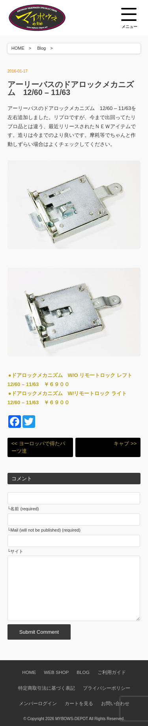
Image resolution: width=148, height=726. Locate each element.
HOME (17, 48)
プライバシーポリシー (106, 688)
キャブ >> (125, 443)
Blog (41, 48)
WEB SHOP (56, 672)
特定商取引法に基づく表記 (46, 688)
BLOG (83, 672)
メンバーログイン (38, 703)
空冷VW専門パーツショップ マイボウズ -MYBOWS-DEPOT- (46, 18)
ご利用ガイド (111, 672)
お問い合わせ (115, 703)
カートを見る (79, 703)
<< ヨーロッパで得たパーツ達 (38, 447)
